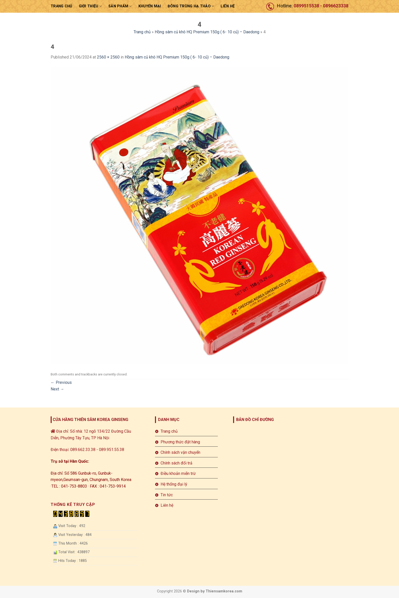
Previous (61, 382)
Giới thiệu (90, 6)
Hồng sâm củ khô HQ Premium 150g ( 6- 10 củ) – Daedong (207, 32)
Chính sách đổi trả (176, 463)
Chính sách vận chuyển (180, 452)
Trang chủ (61, 6)
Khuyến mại (149, 6)
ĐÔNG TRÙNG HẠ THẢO (191, 6)
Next (57, 389)
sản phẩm (120, 6)
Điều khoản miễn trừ (178, 473)
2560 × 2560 (108, 57)
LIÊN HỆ (228, 6)
